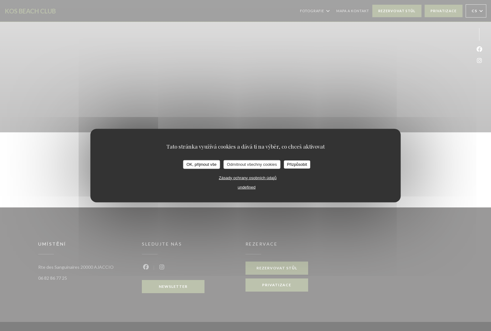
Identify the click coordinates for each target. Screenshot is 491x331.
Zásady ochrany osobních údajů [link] (248, 177)
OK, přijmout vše (201, 164)
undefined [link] (247, 187)
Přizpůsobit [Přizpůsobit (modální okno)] (297, 164)
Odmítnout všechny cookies (252, 164)
